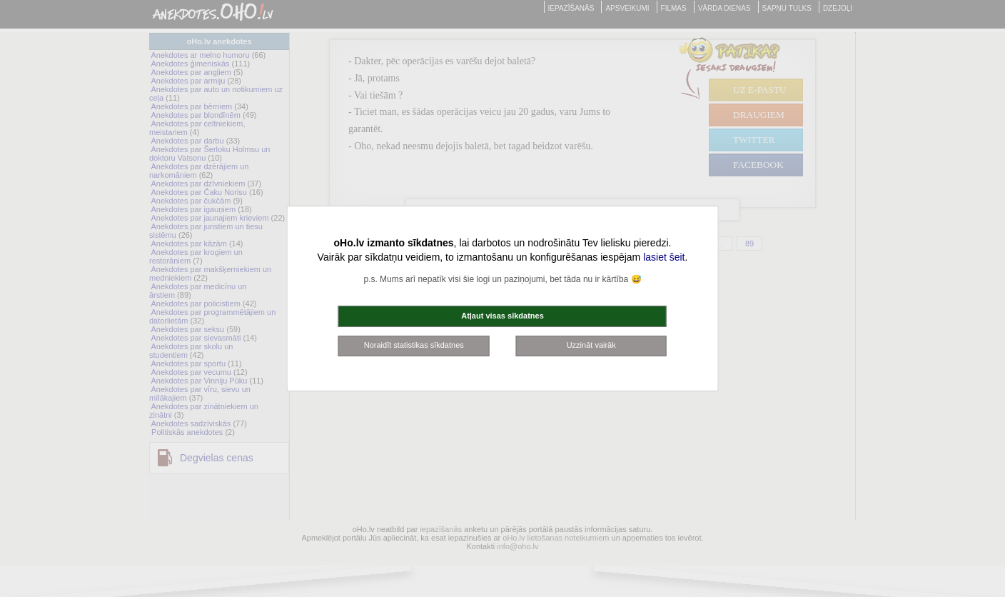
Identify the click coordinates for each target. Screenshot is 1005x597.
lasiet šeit (664, 257)
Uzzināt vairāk (591, 345)
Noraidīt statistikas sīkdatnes (414, 345)
